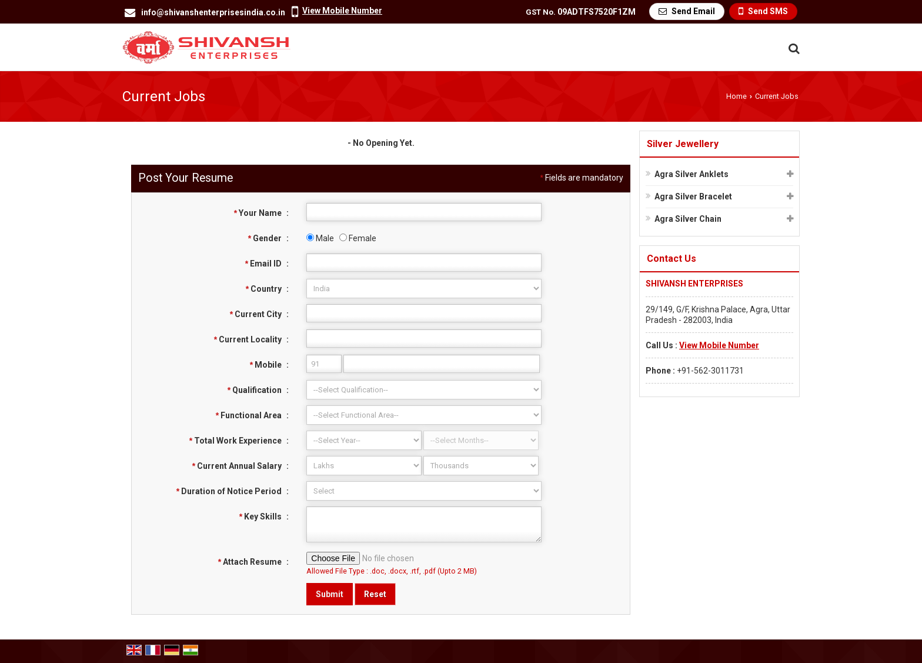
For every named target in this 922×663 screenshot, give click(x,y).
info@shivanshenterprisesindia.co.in (213, 12)
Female (357, 238)
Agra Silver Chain (687, 219)
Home (736, 96)
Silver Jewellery (683, 143)
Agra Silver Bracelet (693, 196)
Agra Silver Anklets (691, 174)
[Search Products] (792, 48)
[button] (342, 10)
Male (320, 238)
